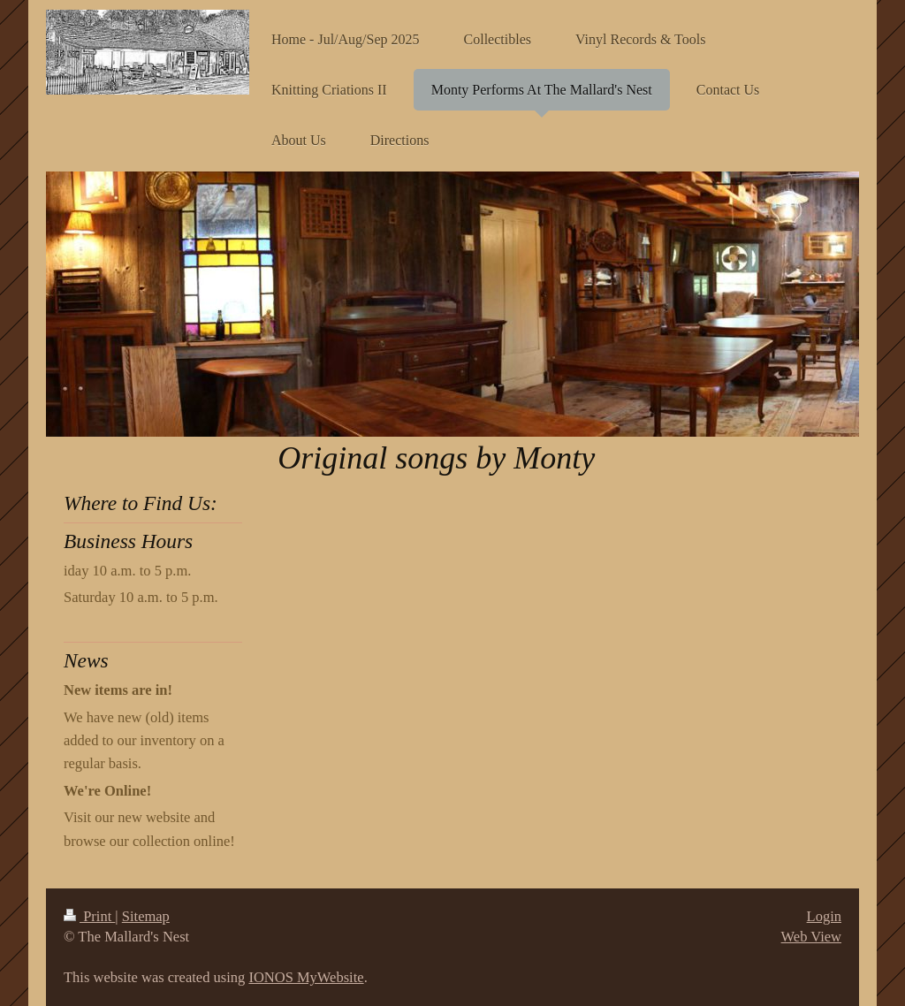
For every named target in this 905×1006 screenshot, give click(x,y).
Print (89, 916)
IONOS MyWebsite (305, 977)
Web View (811, 936)
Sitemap (146, 916)
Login (824, 916)
